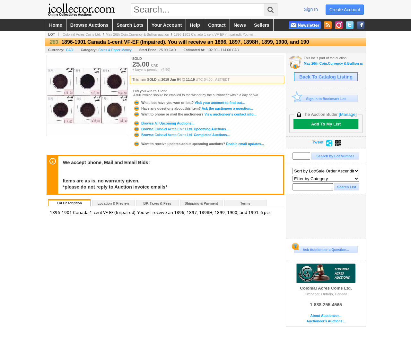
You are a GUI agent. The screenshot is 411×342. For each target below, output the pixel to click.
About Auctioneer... (325, 316)
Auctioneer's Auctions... (325, 321)
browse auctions (89, 25)
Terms (245, 203)
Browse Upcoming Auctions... (163, 123)
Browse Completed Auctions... (181, 135)
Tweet (318, 142)
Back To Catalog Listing (326, 76)
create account (344, 9)
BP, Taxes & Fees (157, 203)
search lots (130, 25)
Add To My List (326, 124)
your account (167, 25)
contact (217, 25)
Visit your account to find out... (189, 103)
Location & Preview (113, 203)
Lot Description (69, 203)
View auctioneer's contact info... (194, 114)
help (195, 25)
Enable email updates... (198, 144)
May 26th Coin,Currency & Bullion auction (137, 34)
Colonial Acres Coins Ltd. (82, 34)
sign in (311, 9)
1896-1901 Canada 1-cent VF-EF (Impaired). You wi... (215, 34)
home (55, 25)
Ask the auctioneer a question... (193, 108)
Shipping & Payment (201, 203)
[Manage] (347, 114)
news (240, 25)
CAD (69, 50)
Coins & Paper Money (115, 50)
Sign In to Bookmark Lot (320, 98)
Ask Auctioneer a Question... (321, 249)
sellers (261, 25)
